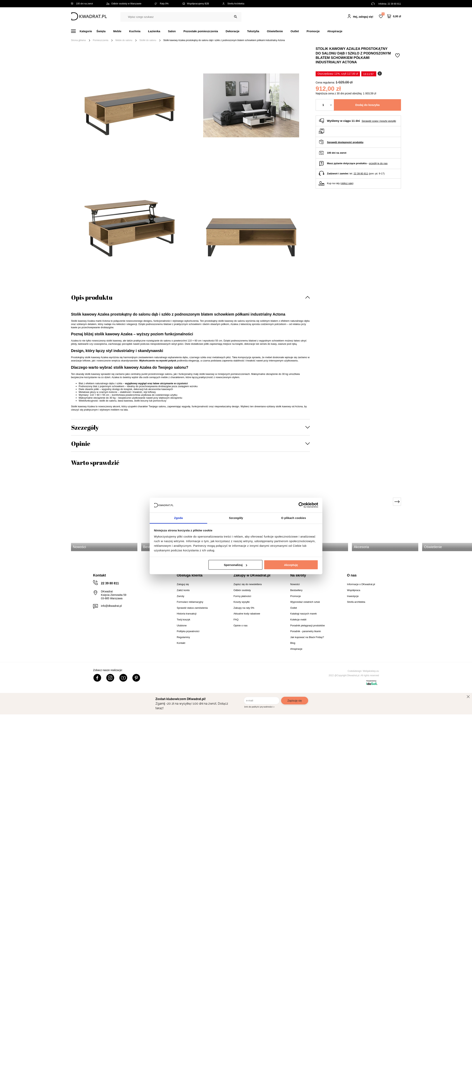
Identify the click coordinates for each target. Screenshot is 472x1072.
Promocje (313, 31)
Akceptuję (291, 565)
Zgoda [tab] (178, 517)
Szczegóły (85, 427)
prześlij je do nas (378, 163)
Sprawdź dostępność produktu (345, 142)
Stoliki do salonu (147, 40)
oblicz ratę (346, 183)
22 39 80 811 (394, 3)
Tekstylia (253, 31)
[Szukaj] (235, 16)
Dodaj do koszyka (367, 104)
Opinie (80, 443)
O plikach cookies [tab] (293, 517)
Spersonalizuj (235, 565)
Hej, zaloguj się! (363, 16)
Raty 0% (161, 3)
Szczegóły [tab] (236, 517)
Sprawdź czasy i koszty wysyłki (379, 121)
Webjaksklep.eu (371, 671)
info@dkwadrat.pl (111, 605)
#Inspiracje (334, 31)
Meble (117, 31)
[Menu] (84, 31)
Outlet (294, 31)
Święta (101, 31)
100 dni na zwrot (82, 3)
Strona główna (78, 40)
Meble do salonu (123, 40)
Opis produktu (91, 297)
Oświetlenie (275, 31)
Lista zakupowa (383, 13)
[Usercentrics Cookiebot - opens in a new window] (301, 505)
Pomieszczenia (100, 40)
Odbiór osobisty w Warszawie (123, 3)
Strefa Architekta (233, 3)
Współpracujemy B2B (195, 3)
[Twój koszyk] (394, 16)
